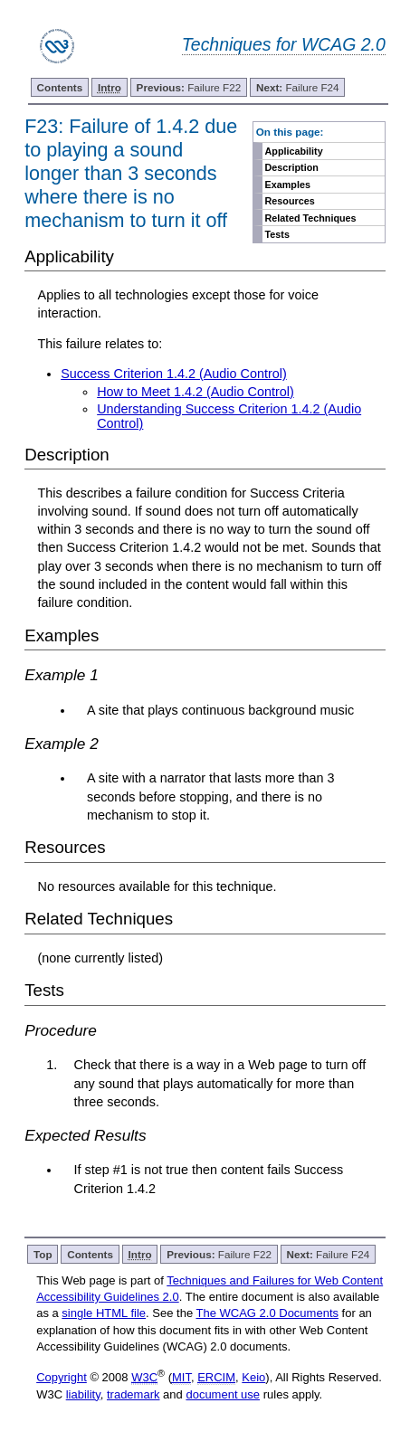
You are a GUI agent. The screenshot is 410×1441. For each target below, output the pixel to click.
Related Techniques (311, 218)
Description (292, 167)
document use (223, 1394)
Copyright (61, 1377)
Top (42, 1254)
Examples (287, 184)
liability (83, 1394)
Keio (253, 1377)
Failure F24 (297, 87)
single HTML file (104, 1313)
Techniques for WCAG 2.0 (284, 44)
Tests (277, 234)
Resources (290, 200)
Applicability (294, 151)
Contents (60, 87)
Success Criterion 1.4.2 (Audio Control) (174, 373)
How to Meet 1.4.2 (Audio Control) (195, 391)
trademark (133, 1394)
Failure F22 (189, 87)
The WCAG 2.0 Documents (267, 1313)
